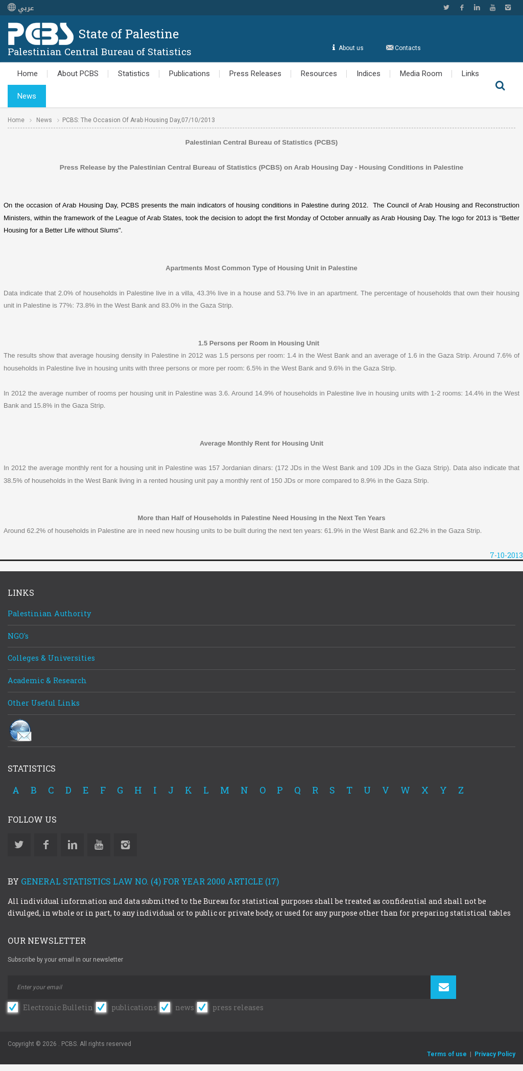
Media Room (421, 73)
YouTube (492, 7)
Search (500, 85)
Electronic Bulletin (58, 1007)
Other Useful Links (44, 703)
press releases (238, 1007)
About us (349, 48)
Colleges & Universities (51, 658)
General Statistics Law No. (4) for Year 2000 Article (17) (150, 881)
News (26, 96)
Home (27, 73)
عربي (21, 8)
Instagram (507, 7)
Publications (189, 73)
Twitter (446, 7)
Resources (319, 73)
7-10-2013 (506, 555)
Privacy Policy (494, 1054)
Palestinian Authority (49, 613)
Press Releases (255, 73)
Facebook (461, 7)
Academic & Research (47, 680)
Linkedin (477, 7)
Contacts (407, 48)
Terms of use (447, 1054)
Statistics (134, 73)
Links (470, 73)
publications (134, 1007)
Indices (368, 73)
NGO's (18, 636)
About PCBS (78, 73)
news (184, 1007)
